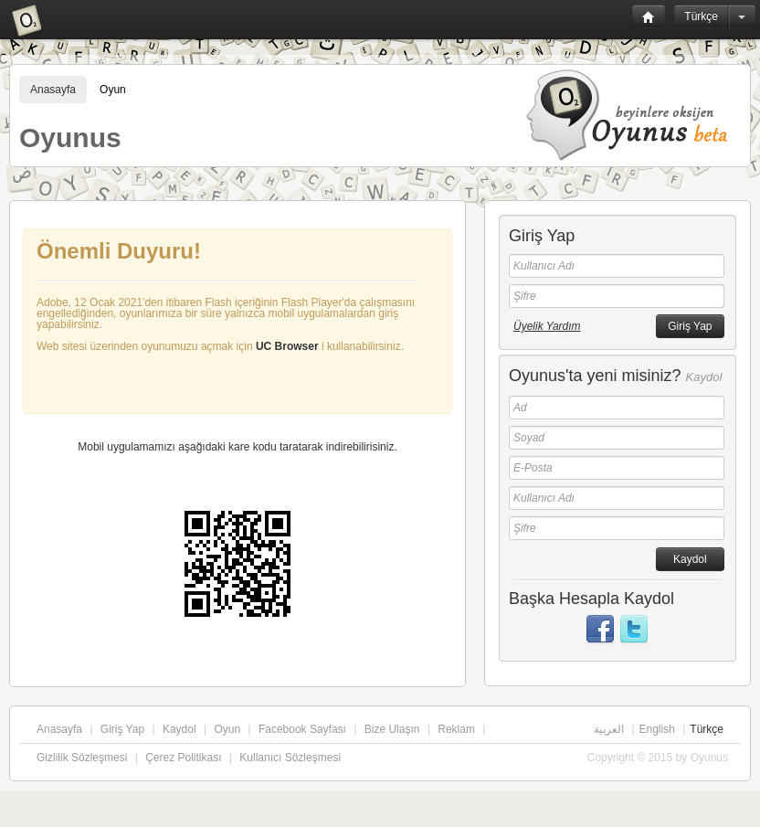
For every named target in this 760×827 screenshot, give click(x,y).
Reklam (456, 729)
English (657, 729)
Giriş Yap (122, 729)
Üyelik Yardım (547, 326)
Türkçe (701, 16)
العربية (609, 729)
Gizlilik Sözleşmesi (82, 757)
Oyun (113, 89)
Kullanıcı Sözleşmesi (290, 757)
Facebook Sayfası (302, 729)
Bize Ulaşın (392, 729)
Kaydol (179, 729)
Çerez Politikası (183, 757)
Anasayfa (53, 89)
